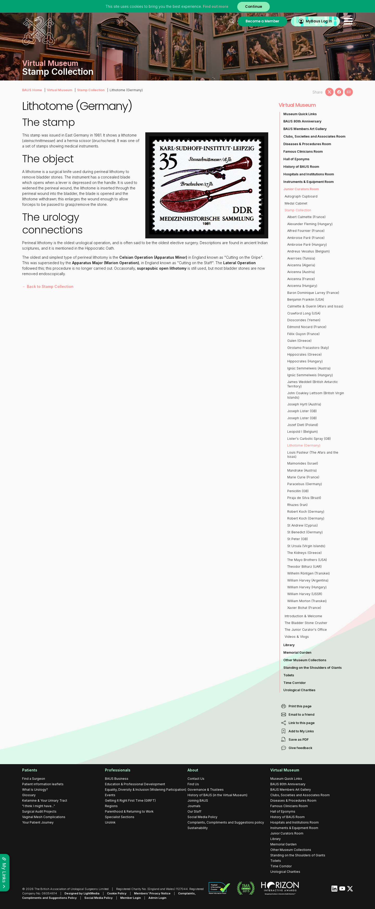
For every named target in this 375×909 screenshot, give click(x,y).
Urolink (110, 822)
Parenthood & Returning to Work (129, 811)
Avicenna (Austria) (301, 272)
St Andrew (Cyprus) (302, 525)
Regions (111, 806)
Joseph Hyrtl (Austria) (304, 404)
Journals (194, 806)
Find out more (215, 6)
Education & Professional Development (135, 784)
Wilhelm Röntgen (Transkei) (308, 573)
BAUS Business (116, 779)
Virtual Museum (59, 90)
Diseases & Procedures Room (307, 144)
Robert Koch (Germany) (305, 512)
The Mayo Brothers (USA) (307, 560)
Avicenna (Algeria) (301, 265)
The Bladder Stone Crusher (306, 623)
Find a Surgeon (33, 779)
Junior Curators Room (301, 189)
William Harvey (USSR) (304, 594)
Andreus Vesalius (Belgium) (308, 251)
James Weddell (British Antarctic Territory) (312, 384)
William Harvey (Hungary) (307, 587)
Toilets (288, 675)
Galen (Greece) (299, 341)
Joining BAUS (198, 800)
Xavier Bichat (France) (304, 608)
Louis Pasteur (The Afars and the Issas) (312, 454)
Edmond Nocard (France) (306, 327)
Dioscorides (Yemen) (303, 320)
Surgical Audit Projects (39, 811)
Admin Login (157, 898)
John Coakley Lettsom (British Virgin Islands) (315, 395)
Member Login (130, 898)
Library (289, 645)
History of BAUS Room (301, 167)
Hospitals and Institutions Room (308, 174)
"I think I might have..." (38, 806)
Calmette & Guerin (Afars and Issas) (315, 306)
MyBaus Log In (319, 21)
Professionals (117, 770)
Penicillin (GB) (298, 491)
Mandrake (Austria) (302, 470)
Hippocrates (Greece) (304, 354)
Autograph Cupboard (301, 196)
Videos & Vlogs (297, 637)
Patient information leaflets (43, 784)
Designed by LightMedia (82, 893)
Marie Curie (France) (303, 477)
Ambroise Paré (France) (305, 238)
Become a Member (262, 21)
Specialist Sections (119, 817)
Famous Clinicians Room (303, 151)
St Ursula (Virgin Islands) (306, 546)
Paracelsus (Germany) (304, 484)
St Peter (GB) (297, 539)
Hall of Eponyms (296, 159)
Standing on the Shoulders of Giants (312, 668)
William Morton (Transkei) (307, 601)
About (193, 770)
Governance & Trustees (206, 789)
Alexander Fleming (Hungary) (310, 224)
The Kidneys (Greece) (304, 553)
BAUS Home (32, 90)
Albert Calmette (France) (306, 217)
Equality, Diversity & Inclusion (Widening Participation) (145, 789)
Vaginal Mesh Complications (43, 817)
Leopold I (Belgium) (302, 432)
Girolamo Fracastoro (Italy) (308, 348)
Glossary (29, 795)
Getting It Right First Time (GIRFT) (130, 800)
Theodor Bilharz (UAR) (304, 566)
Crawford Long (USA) (303, 313)
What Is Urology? (35, 789)
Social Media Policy (202, 817)
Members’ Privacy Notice (152, 893)
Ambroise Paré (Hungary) (307, 244)
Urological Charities (299, 690)
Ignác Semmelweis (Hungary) (310, 375)
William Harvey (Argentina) (307, 580)
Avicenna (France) (301, 279)
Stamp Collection (91, 90)
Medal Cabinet (296, 203)
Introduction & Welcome (303, 616)
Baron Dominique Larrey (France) (313, 293)
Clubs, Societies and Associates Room (314, 136)
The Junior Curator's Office (306, 630)
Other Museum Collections (304, 660)
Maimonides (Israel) (302, 463)
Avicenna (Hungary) (302, 286)
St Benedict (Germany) (305, 532)
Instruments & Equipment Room (308, 182)
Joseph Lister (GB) (302, 411)
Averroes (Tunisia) (301, 258)
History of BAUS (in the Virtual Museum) (217, 795)
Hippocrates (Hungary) (305, 361)
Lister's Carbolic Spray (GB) (309, 439)
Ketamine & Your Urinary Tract (44, 800)
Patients (29, 770)
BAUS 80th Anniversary (302, 121)
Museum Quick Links (300, 114)
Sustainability (198, 828)
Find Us (193, 784)
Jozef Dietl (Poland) (302, 425)
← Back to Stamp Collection (47, 286)
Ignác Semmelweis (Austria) (308, 368)
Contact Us (196, 779)
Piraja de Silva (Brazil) (304, 498)
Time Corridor (294, 683)
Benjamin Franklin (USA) (305, 299)
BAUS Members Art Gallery (305, 129)
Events (110, 795)
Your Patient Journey (38, 822)
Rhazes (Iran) (297, 505)
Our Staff (194, 811)
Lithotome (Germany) (303, 445)
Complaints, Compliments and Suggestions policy (226, 822)
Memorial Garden (297, 652)
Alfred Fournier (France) (305, 231)
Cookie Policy (117, 893)
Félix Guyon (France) (303, 334)
